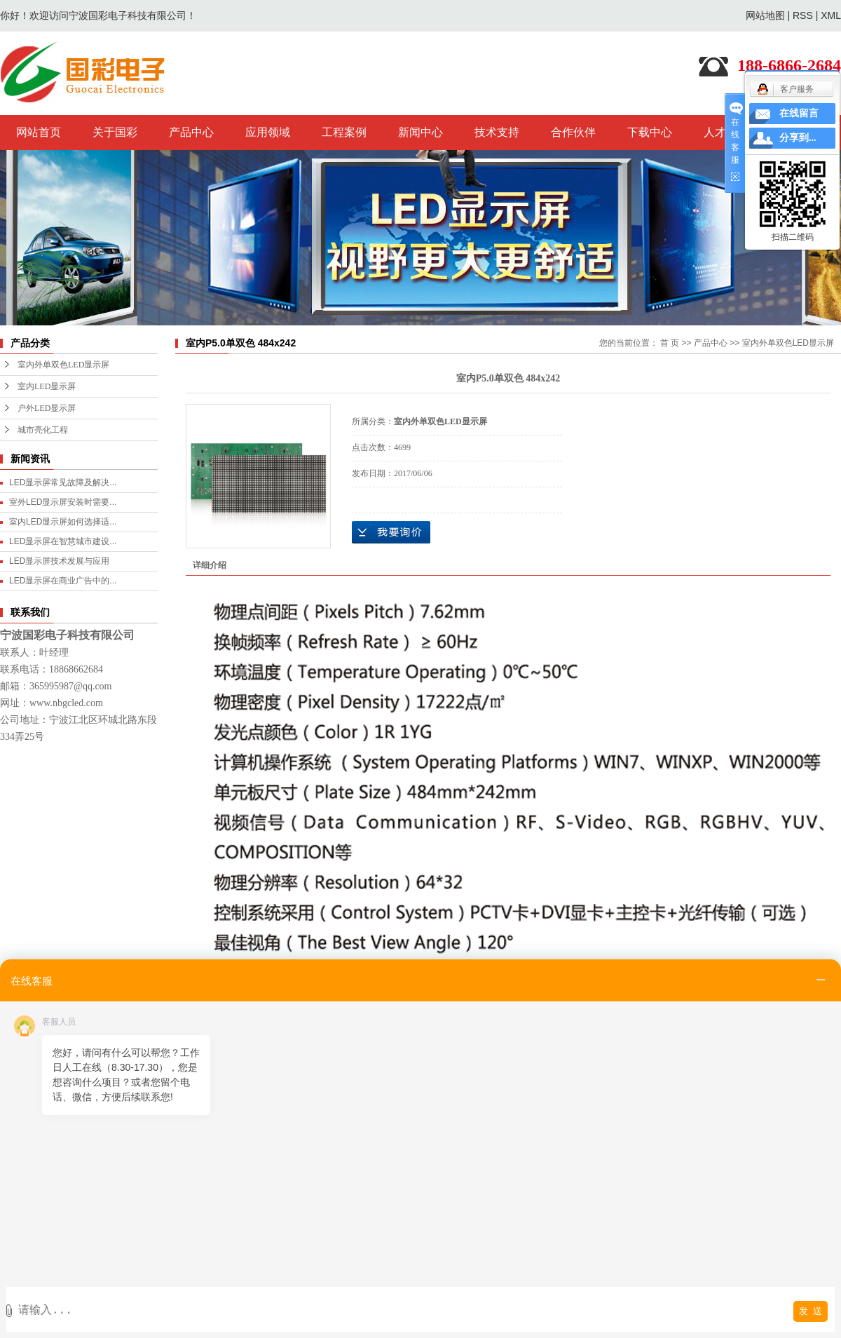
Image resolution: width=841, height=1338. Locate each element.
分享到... (797, 138)
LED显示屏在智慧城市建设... (62, 541)
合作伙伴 (573, 132)
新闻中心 (420, 132)
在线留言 (799, 113)
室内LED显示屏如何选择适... (62, 522)
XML (831, 15)
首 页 (669, 343)
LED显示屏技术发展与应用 (59, 561)
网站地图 (765, 15)
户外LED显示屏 (47, 408)
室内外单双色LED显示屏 (63, 365)
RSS (803, 15)
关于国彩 (115, 132)
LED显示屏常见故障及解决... (62, 482)
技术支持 (496, 132)
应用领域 (267, 132)
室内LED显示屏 (47, 386)
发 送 (810, 1311)
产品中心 (191, 132)
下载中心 (649, 132)
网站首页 (38, 132)
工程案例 (344, 132)
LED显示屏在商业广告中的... (62, 581)
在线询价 (391, 532)
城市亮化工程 (43, 430)
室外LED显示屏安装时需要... (62, 502)
